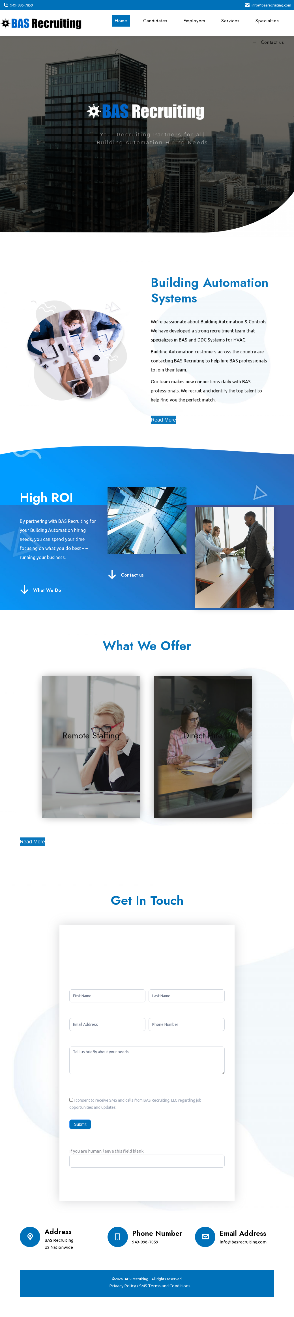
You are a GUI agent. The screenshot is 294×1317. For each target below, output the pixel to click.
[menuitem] (121, 21)
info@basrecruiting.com (267, 5)
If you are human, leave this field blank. (106, 1151)
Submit (80, 1124)
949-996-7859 (18, 5)
